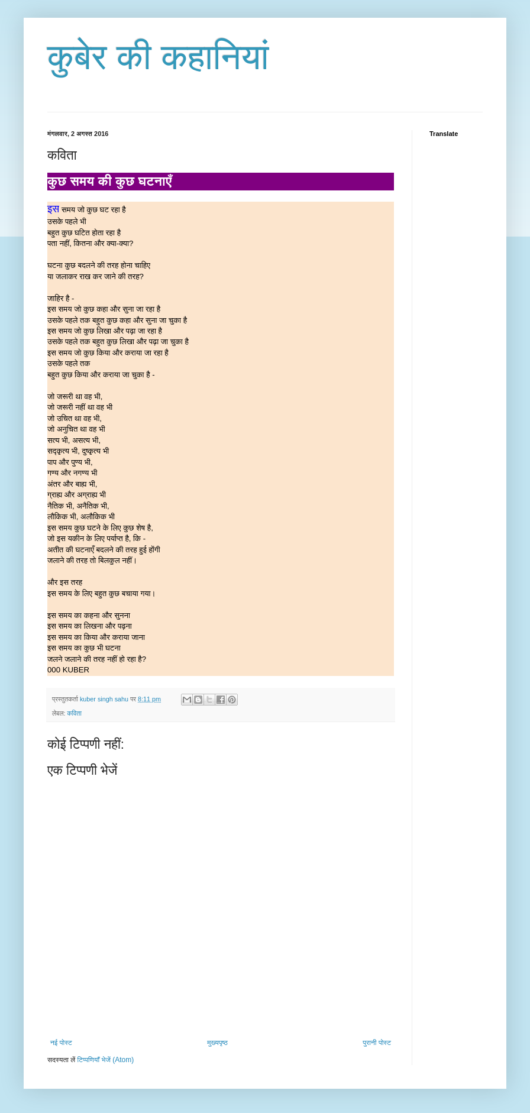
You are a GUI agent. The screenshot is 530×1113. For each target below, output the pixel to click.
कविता (74, 713)
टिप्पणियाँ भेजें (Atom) (105, 1060)
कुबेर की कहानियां (158, 57)
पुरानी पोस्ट (377, 1042)
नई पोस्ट (61, 1042)
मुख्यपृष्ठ (217, 1042)
